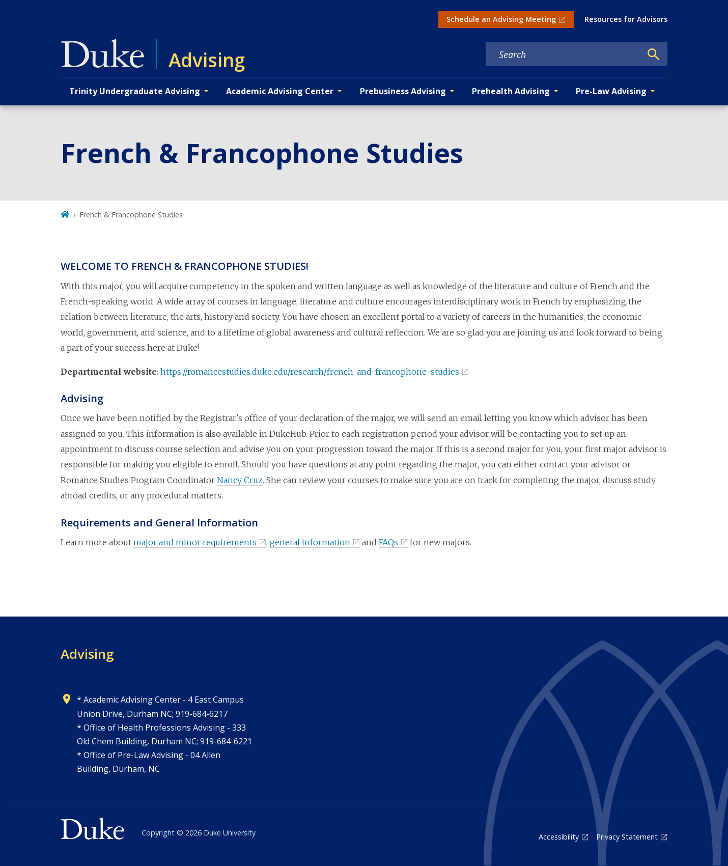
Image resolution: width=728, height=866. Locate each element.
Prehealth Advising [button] (511, 91)
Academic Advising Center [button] (279, 91)
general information (310, 542)
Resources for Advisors (625, 19)
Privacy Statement (627, 837)
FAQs (388, 542)
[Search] (653, 54)
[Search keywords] (563, 54)
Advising (87, 654)
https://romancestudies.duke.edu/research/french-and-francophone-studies (309, 372)
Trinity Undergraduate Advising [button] (134, 91)
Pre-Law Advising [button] (611, 91)
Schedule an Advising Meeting (501, 19)
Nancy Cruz (240, 480)
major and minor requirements (195, 542)
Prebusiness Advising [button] (403, 91)
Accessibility (559, 837)
